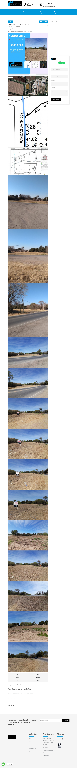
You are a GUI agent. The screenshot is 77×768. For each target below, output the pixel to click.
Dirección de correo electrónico (57, 73)
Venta (30, 741)
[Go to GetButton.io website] (3, 766)
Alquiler (30, 745)
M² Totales (38, 677)
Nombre (52, 65)
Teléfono (53, 80)
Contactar (62, 63)
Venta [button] (16, 11)
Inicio (11, 11)
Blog (41, 12)
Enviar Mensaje (56, 99)
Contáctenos (48, 11)
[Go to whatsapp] (3, 764)
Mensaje (53, 87)
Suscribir (66, 720)
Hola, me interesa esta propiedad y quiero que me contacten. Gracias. (59, 93)
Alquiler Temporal (32, 12)
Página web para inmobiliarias (38, 764)
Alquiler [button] (24, 11)
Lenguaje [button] (64, 11)
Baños (17, 677)
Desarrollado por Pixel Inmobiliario (62, 764)
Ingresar (56, 12)
